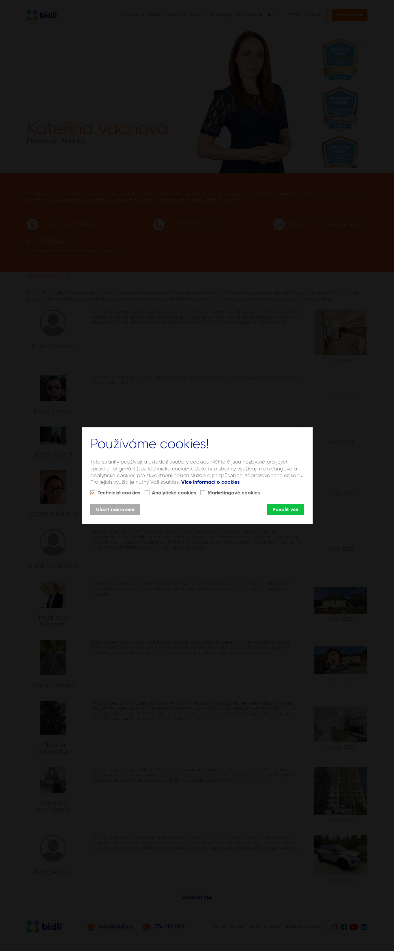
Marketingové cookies (234, 493)
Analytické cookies (174, 493)
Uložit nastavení (115, 509)
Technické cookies (119, 493)
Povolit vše (285, 509)
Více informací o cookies (210, 482)
